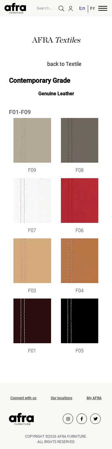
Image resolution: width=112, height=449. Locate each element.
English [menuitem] (82, 9)
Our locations (61, 398)
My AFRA (94, 398)
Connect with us (23, 398)
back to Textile (64, 64)
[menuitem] (82, 9)
